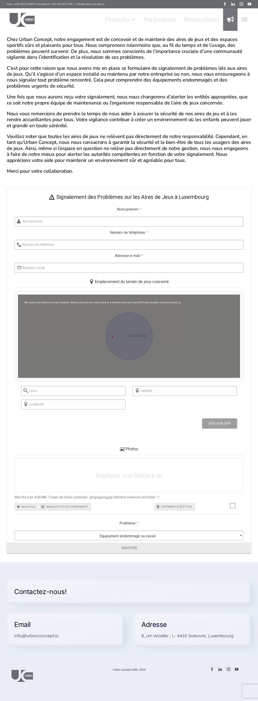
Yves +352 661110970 (21, 4)
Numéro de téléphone (127, 232)
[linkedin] (220, 669)
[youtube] (236, 669)
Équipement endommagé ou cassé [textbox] (125, 536)
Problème (127, 523)
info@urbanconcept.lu (90, 4)
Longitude (32, 404)
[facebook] (212, 669)
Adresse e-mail (127, 256)
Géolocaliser (217, 423)
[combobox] (127, 535)
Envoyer (129, 548)
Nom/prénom (127, 209)
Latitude (142, 391)
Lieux (28, 391)
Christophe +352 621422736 (54, 4)
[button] (24, 507)
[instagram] (228, 669)
